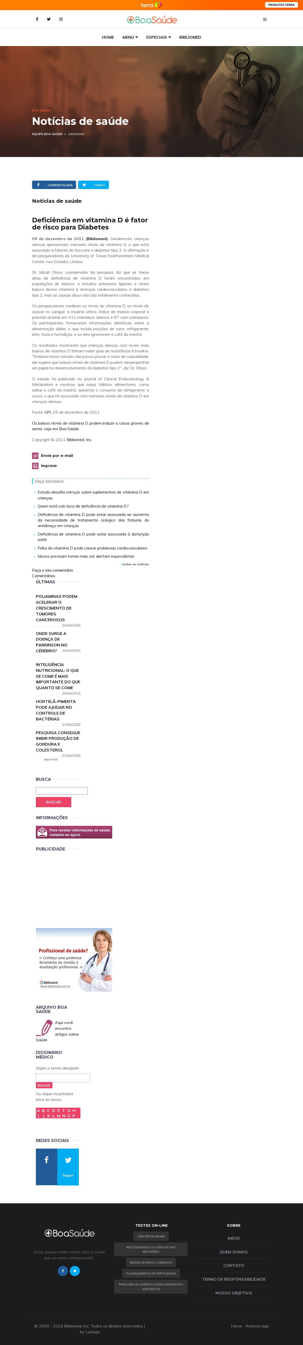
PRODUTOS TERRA (281, 4)
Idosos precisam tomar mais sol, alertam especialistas (86, 556)
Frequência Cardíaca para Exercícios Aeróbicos (151, 1286)
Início (234, 1238)
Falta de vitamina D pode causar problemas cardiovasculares (92, 548)
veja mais (51, 759)
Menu (128, 37)
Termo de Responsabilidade (234, 1279)
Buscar (53, 802)
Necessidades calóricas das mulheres (151, 1249)
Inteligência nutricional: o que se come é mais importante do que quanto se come (58, 676)
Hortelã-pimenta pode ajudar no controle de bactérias (58, 710)
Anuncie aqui (257, 1325)
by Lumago (90, 1331)
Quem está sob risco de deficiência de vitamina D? (83, 506)
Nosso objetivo (233, 1292)
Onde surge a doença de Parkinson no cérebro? (58, 642)
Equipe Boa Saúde (47, 134)
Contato (233, 1265)
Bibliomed (190, 37)
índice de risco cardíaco (151, 1262)
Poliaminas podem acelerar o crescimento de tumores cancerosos (58, 608)
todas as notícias (135, 564)
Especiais (156, 37)
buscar (44, 1085)
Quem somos (234, 1251)
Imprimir (49, 465)
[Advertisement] (74, 889)
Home (108, 37)
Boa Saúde (41, 110)
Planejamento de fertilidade (151, 1273)
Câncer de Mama (151, 1236)
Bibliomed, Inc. (79, 439)
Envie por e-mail (57, 455)
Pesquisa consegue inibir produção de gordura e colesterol (58, 741)
